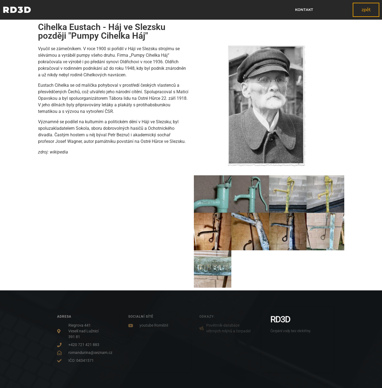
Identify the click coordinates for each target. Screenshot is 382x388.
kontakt (304, 10)
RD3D (17, 9)
